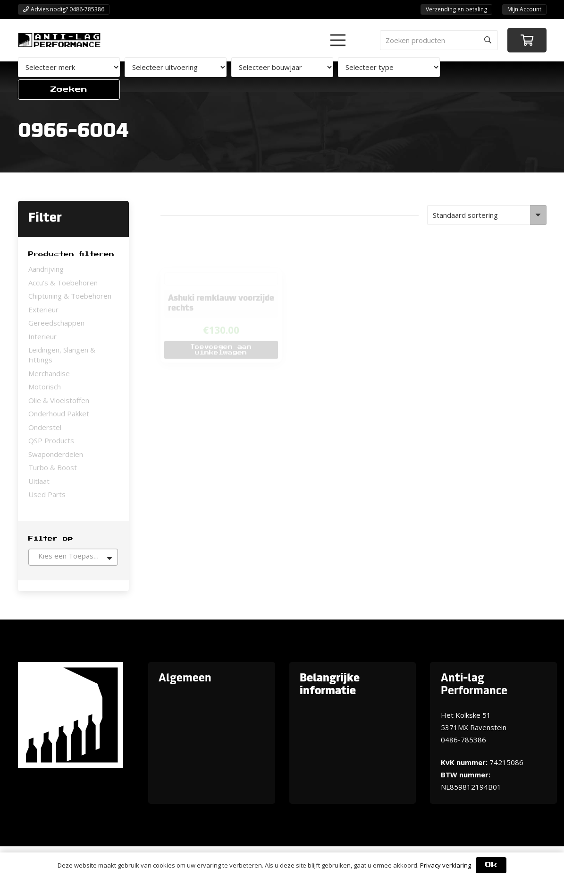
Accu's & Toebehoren (63, 282)
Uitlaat (39, 481)
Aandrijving (46, 269)
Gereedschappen (56, 322)
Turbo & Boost (52, 467)
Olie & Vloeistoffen (58, 400)
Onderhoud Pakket (58, 413)
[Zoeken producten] (439, 40)
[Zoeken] (488, 40)
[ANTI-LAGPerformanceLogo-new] (59, 40)
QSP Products (51, 440)
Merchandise (49, 373)
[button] (338, 40)
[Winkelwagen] (526, 40)
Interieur (42, 336)
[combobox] (73, 557)
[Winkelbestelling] (487, 215)
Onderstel (44, 427)
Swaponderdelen (55, 454)
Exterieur (43, 309)
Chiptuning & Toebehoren (69, 296)
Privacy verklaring (445, 865)
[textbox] (73, 555)
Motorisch (44, 386)
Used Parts (47, 494)
